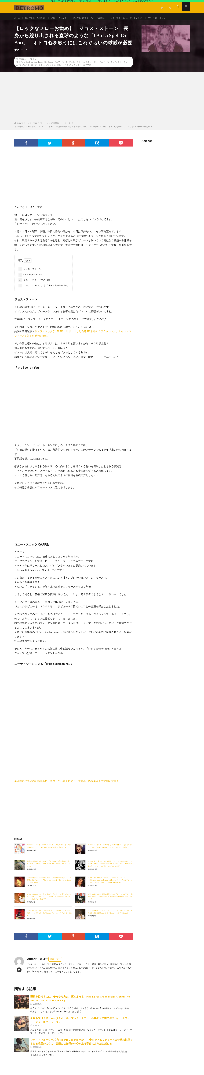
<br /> (23, 767)
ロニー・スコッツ (64, 74)
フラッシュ (50, 74)
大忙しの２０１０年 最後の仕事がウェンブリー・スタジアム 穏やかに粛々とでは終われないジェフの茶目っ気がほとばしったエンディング (110, 905)
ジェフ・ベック (61, 71)
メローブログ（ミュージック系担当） (142, 18)
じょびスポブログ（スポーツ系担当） (99, 18)
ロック (35, 68)
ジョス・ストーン (76, 71)
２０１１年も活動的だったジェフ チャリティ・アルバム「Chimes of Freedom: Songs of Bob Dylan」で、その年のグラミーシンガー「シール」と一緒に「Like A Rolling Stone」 (110, 889)
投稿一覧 (54, 968)
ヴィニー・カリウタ (82, 74)
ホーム (17, 18)
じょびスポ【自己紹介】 (38, 18)
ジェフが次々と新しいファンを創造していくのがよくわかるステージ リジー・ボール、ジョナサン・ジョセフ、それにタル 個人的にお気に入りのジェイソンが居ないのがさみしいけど (111, 872)
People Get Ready (45, 71)
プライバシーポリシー (28, 24)
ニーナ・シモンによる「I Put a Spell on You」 (43, 295)
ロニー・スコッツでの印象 (34, 289)
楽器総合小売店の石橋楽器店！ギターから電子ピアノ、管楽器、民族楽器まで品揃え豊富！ (66, 789)
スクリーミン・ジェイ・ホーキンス (101, 71)
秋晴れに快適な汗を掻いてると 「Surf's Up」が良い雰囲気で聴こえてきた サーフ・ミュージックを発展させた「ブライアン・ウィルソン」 (49, 872)
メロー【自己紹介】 (65, 18)
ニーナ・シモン (37, 74)
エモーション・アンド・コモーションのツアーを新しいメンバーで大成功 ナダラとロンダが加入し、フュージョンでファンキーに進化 (49, 922)
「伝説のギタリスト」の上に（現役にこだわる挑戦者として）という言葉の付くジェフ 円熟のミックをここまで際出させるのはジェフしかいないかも (49, 889)
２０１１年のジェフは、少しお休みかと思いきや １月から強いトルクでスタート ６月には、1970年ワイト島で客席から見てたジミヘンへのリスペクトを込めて (49, 905)
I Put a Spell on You (28, 71)
